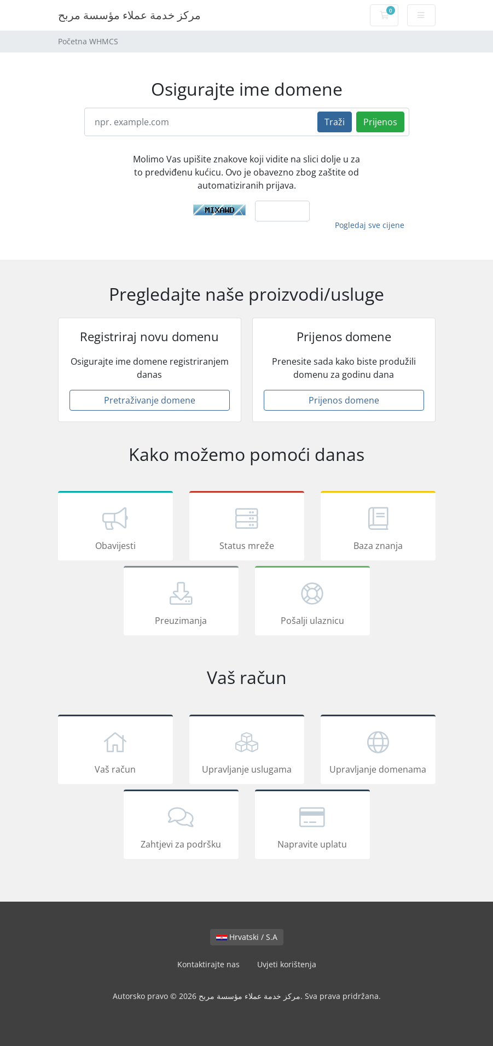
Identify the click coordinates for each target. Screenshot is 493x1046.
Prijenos (380, 122)
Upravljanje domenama (378, 751)
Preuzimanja (181, 602)
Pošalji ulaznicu (312, 602)
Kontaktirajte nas (208, 964)
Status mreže (246, 528)
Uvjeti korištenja (286, 964)
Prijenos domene (344, 400)
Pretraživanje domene (149, 400)
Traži (334, 122)
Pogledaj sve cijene (369, 225)
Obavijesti (115, 528)
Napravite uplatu (312, 826)
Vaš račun (115, 751)
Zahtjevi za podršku (181, 826)
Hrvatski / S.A (246, 937)
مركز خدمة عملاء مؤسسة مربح (129, 15)
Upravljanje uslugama (246, 751)
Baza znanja (378, 528)
